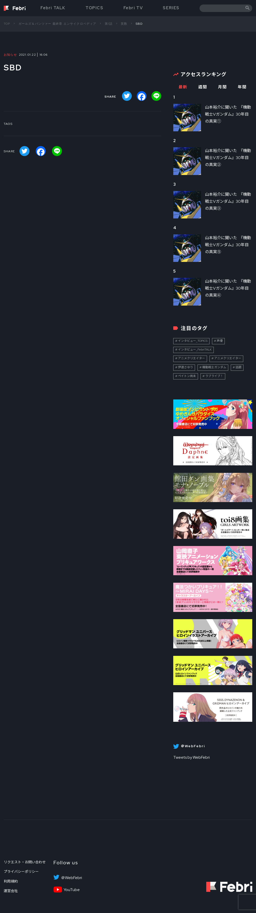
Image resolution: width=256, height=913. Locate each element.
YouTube (72, 890)
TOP (7, 24)
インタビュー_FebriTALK (195, 350)
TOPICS (95, 7)
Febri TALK (53, 7)
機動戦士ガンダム (214, 367)
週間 (202, 87)
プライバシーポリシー (21, 871)
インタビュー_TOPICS (193, 341)
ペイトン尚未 (187, 376)
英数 (124, 24)
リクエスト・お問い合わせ (25, 862)
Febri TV (133, 7)
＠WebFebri (71, 878)
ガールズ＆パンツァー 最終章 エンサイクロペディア (57, 24)
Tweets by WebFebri (191, 757)
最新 (182, 87)
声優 (220, 341)
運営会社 (11, 891)
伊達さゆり (185, 367)
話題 (239, 367)
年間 (242, 87)
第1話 (109, 24)
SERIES (171, 7)
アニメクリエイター (191, 358)
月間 (222, 87)
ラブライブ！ (214, 376)
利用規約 (11, 881)
